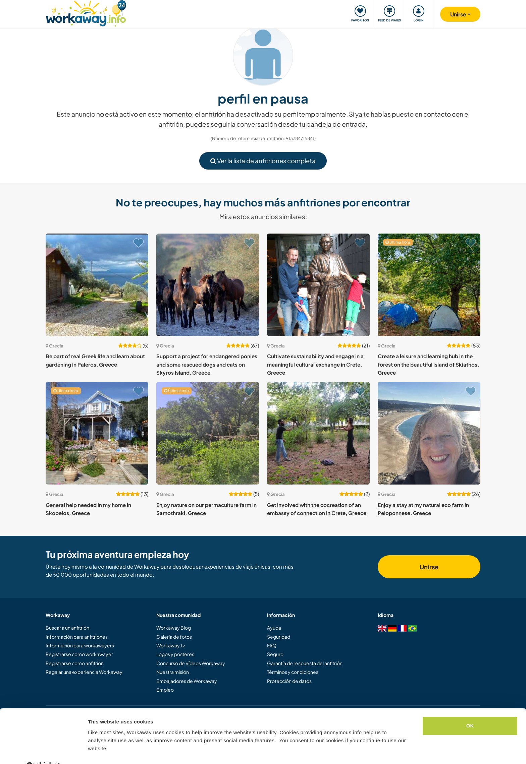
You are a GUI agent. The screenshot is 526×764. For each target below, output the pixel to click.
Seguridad (278, 637)
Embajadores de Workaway (186, 681)
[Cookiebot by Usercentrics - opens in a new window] (43, 751)
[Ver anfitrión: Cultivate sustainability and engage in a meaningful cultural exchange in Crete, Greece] (318, 285)
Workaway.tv (170, 645)
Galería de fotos (174, 637)
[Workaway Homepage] (86, 12)
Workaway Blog (173, 628)
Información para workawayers (80, 645)
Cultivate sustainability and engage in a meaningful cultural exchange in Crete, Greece (315, 364)
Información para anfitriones (77, 637)
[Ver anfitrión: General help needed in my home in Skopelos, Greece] (97, 433)
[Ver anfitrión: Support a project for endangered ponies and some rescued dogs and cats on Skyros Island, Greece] (207, 285)
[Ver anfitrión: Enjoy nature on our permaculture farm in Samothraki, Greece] (207, 433)
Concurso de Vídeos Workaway (190, 663)
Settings (98, 751)
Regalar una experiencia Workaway (84, 672)
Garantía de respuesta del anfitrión (305, 663)
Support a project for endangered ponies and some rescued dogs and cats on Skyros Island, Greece (206, 364)
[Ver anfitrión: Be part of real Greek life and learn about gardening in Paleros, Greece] (97, 285)
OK (470, 709)
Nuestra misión (172, 672)
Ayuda (274, 628)
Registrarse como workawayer (79, 654)
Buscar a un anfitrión (67, 628)
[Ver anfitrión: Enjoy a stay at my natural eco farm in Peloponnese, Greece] (429, 433)
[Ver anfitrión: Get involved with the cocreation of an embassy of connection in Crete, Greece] (318, 433)
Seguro (275, 654)
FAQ (271, 645)
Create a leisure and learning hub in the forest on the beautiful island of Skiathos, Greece (428, 364)
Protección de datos (289, 681)
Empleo (165, 690)
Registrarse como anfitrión (75, 663)
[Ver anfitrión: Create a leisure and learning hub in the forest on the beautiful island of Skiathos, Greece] (429, 285)
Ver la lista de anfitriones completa (263, 161)
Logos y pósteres (175, 654)
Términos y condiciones (292, 672)
